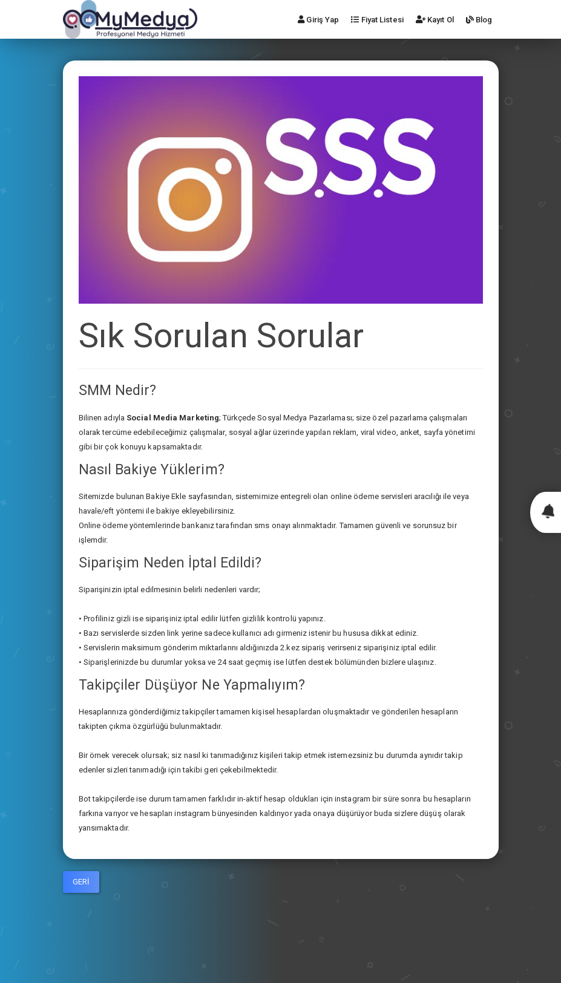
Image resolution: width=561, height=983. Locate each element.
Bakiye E (161, 496)
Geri (81, 881)
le (183, 496)
